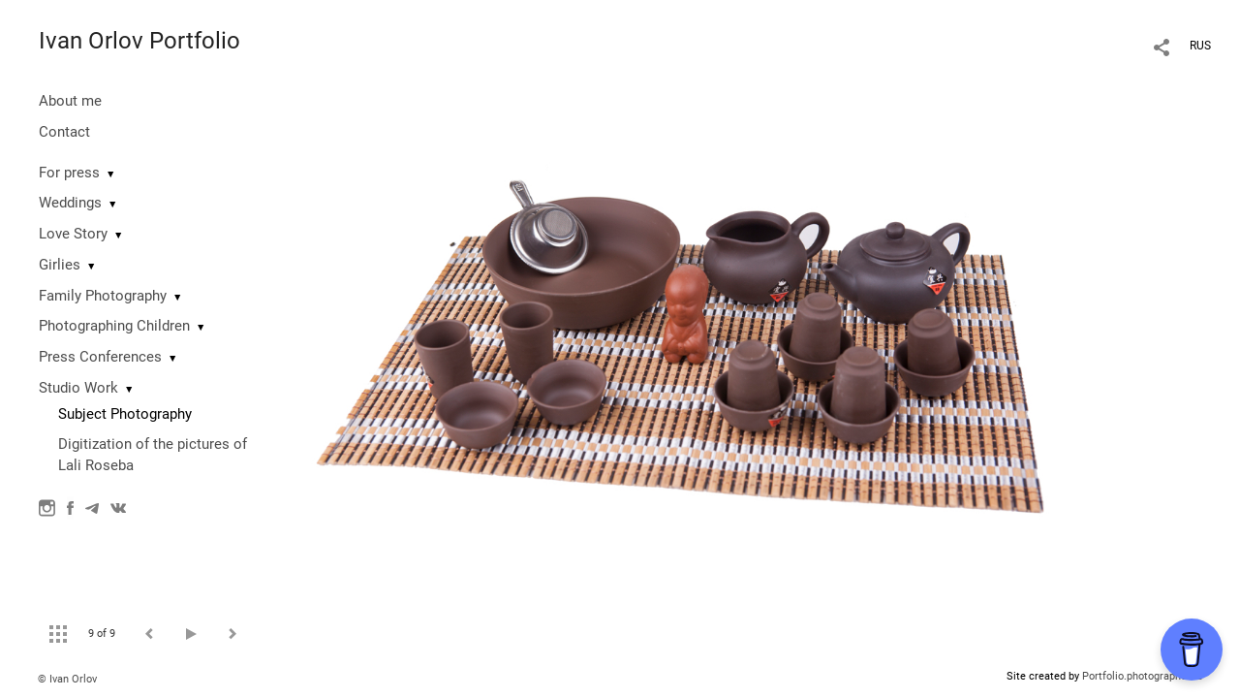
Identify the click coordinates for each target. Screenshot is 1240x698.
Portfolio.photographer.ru (1142, 676)
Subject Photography (125, 414)
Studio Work (78, 388)
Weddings (70, 202)
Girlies (59, 264)
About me (70, 101)
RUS (1200, 45)
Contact (64, 132)
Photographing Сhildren (114, 325)
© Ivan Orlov (67, 679)
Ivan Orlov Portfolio (139, 40)
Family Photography (103, 295)
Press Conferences (100, 356)
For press (69, 172)
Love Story (73, 233)
